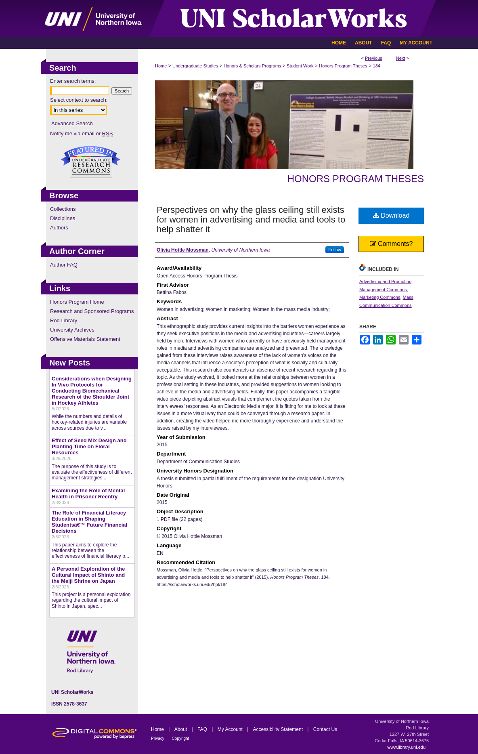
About (181, 729)
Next (400, 58)
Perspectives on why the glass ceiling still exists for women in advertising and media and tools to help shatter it (251, 219)
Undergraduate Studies (195, 65)
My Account (231, 729)
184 (376, 65)
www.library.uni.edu (406, 747)
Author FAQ (64, 265)
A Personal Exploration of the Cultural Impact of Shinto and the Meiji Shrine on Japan (88, 575)
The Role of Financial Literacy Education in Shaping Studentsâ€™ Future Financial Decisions (89, 522)
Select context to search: (78, 100)
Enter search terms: (73, 81)
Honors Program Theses (343, 65)
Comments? (391, 243)
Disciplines (62, 218)
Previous (373, 58)
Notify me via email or (81, 133)
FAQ (202, 729)
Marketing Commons (379, 297)
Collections (63, 209)
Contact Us (325, 729)
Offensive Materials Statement (85, 339)
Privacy (158, 738)
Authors (59, 228)
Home (161, 65)
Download (391, 215)
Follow (334, 249)
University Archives (72, 330)
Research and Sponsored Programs (92, 311)
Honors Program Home (77, 302)
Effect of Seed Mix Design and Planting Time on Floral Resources (89, 446)
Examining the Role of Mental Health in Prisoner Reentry (88, 493)
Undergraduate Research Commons (90, 162)
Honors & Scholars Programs (252, 65)
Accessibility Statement (278, 729)
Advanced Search (72, 123)
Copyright (180, 738)
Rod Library (63, 320)
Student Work (300, 65)
